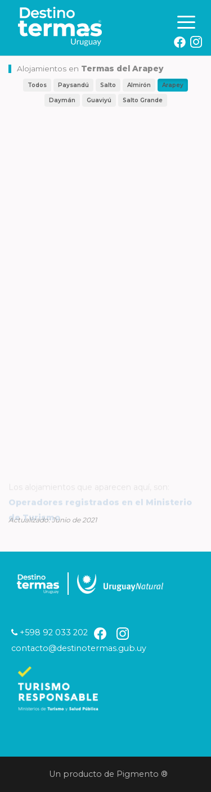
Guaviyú (99, 100)
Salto (108, 85)
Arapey (172, 85)
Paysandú (73, 85)
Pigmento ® (144, 774)
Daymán (62, 100)
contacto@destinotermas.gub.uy (78, 648)
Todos (37, 85)
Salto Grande (143, 100)
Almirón (139, 85)
